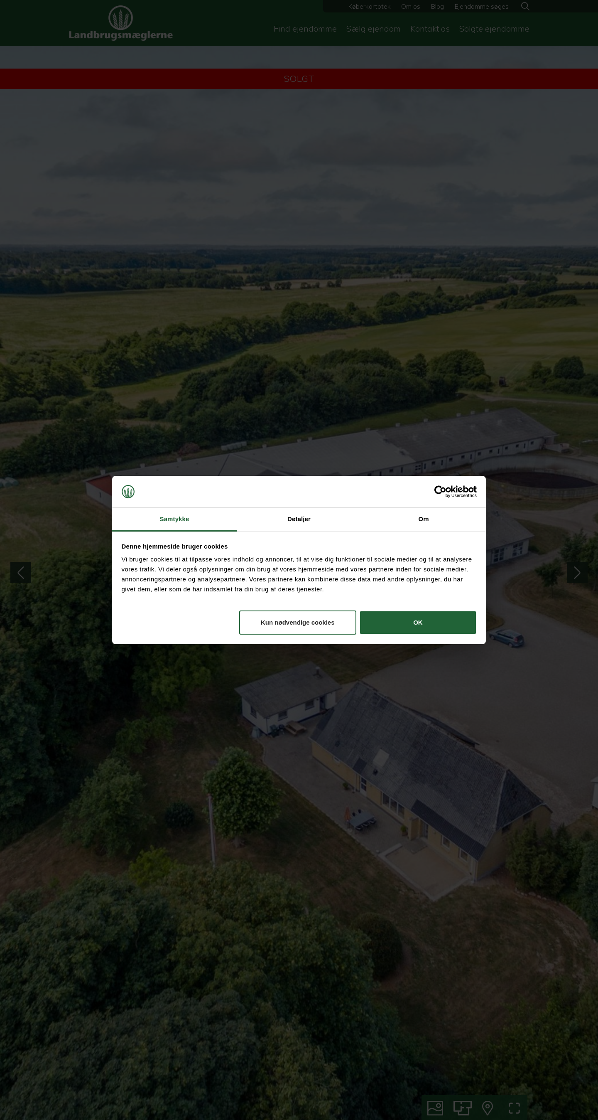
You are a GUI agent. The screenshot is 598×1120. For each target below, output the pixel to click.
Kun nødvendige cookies (298, 622)
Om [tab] (423, 518)
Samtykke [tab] (174, 518)
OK (418, 622)
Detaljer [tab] (299, 518)
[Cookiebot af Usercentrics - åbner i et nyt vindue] (440, 491)
